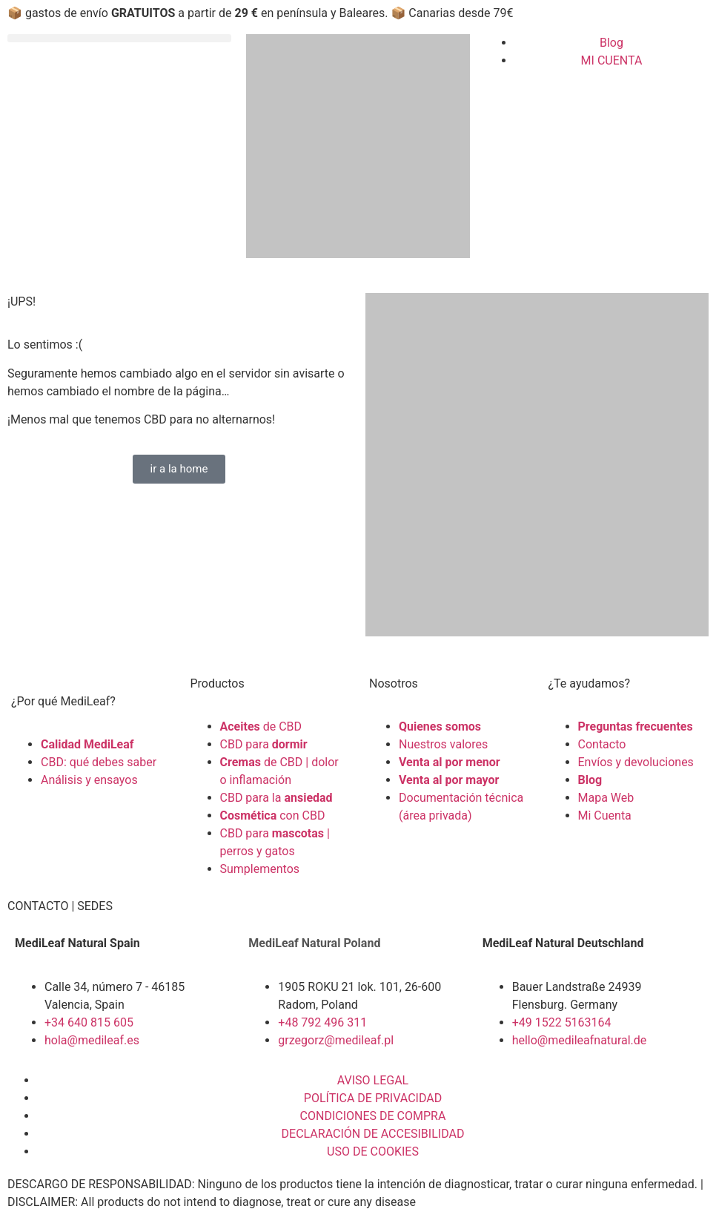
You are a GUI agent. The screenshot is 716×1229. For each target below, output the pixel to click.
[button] (119, 38)
